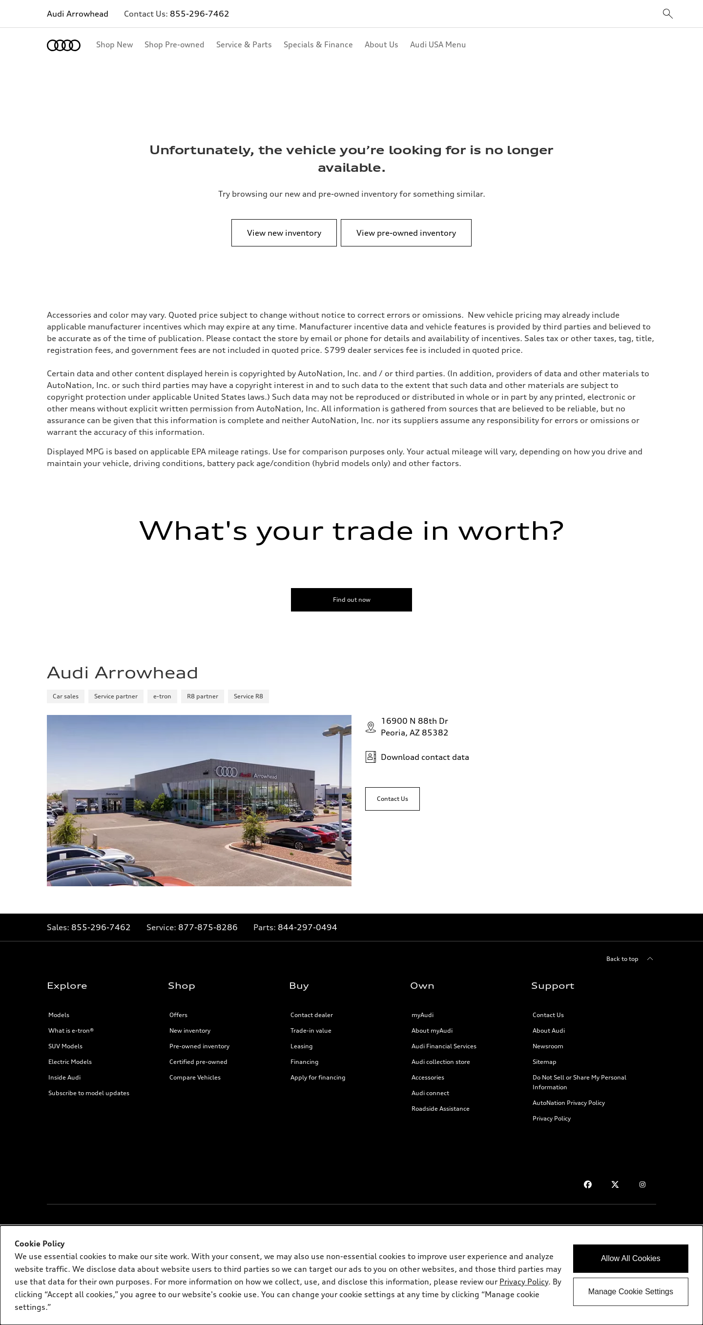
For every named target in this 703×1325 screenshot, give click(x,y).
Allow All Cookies (631, 1258)
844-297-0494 (307, 927)
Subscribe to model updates (88, 1093)
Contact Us (548, 1015)
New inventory (189, 1030)
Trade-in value (310, 1030)
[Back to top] (631, 959)
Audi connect (430, 1093)
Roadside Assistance (441, 1108)
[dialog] (351, 1275)
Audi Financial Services (444, 1046)
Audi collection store (441, 1061)
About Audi (549, 1030)
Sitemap (545, 1061)
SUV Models (65, 1046)
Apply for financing (318, 1077)
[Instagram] (642, 1184)
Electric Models (70, 1061)
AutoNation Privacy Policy (569, 1102)
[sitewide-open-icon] (668, 14)
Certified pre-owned (198, 1061)
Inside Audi (64, 1077)
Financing (304, 1061)
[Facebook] (587, 1184)
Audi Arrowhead (77, 14)
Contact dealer (311, 1015)
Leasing (301, 1046)
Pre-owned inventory (199, 1046)
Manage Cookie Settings (630, 1291)
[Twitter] (615, 1184)
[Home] (64, 45)
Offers (178, 1015)
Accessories (428, 1077)
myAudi (423, 1015)
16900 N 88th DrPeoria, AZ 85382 (407, 726)
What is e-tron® (71, 1030)
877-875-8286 (208, 927)
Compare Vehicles (195, 1077)
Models (58, 1015)
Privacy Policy (552, 1118)
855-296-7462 (199, 14)
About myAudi (432, 1030)
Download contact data (417, 757)
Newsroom (548, 1046)
